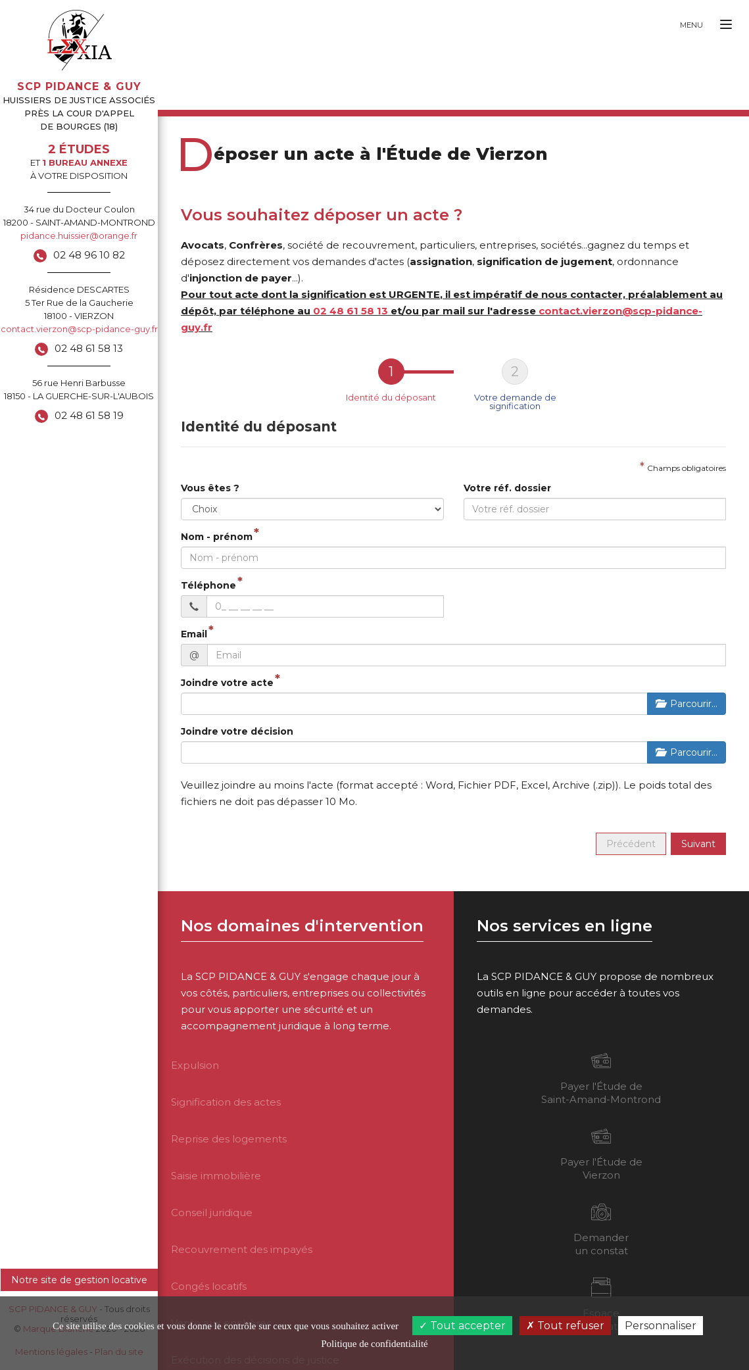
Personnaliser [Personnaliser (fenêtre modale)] (660, 1325)
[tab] (391, 384)
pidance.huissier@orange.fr (78, 235)
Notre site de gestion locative (79, 1280)
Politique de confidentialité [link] (374, 1343)
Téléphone (208, 585)
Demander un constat (602, 1229)
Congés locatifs (209, 1286)
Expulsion (195, 1065)
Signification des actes (226, 1102)
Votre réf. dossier (507, 488)
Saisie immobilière (216, 1175)
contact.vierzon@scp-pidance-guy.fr (79, 329)
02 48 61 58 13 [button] (350, 311)
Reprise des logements (229, 1139)
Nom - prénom (217, 537)
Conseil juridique (212, 1212)
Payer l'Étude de (602, 1078)
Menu (691, 25)
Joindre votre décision (237, 731)
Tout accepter (462, 1325)
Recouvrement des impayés (241, 1249)
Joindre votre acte (227, 683)
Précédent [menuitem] (631, 844)
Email (194, 634)
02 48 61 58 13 (89, 348)
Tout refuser (565, 1325)
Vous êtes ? (210, 488)
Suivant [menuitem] (698, 844)
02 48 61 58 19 (89, 415)
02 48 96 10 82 (89, 255)
